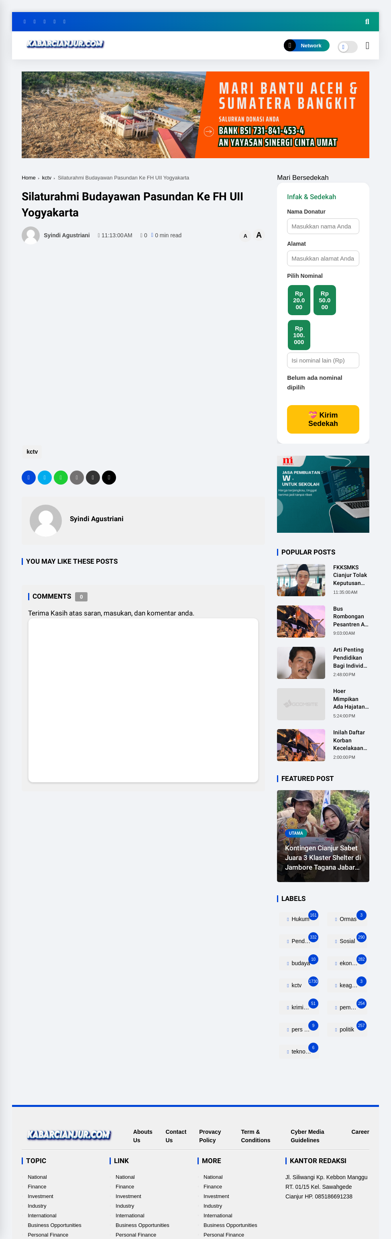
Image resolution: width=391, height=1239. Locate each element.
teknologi (304, 1050)
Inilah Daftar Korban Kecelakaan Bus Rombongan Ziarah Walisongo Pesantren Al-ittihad (350, 740)
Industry (37, 1206)
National (37, 1177)
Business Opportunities (54, 1225)
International (42, 1216)
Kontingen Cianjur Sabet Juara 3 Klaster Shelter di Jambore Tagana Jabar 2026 (323, 858)
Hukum (304, 917)
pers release (304, 1028)
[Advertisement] (168, 408)
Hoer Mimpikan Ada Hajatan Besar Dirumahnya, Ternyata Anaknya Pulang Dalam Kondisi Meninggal (351, 699)
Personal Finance (48, 1235)
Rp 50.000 (324, 300)
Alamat (296, 243)
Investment (40, 1196)
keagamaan (352, 983)
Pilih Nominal (305, 276)
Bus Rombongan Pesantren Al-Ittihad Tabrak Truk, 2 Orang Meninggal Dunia (351, 617)
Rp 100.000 (299, 335)
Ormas (352, 917)
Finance (37, 1187)
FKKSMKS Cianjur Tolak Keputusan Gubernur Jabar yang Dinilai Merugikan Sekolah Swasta (350, 575)
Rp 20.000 (299, 300)
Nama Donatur (306, 211)
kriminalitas (304, 1006)
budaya (304, 961)
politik (352, 1028)
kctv (46, 178)
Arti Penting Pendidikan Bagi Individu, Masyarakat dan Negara (350, 658)
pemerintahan (352, 1006)
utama (296, 833)
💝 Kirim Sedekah (323, 419)
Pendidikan (304, 939)
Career (360, 1132)
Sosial (352, 939)
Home (29, 178)
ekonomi (352, 961)
